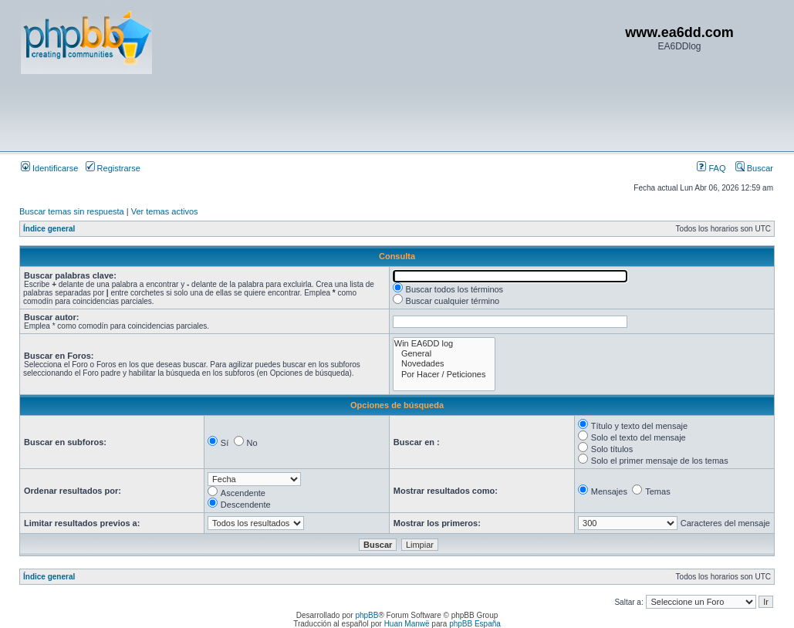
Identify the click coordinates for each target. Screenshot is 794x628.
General (444, 354)
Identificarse (49, 168)
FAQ (711, 168)
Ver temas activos (164, 211)
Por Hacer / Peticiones (444, 375)
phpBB (366, 615)
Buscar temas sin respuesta (71, 211)
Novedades (444, 364)
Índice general (49, 229)
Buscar (754, 168)
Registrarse (113, 168)
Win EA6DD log (444, 344)
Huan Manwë (407, 624)
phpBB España (475, 624)
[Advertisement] (302, 112)
